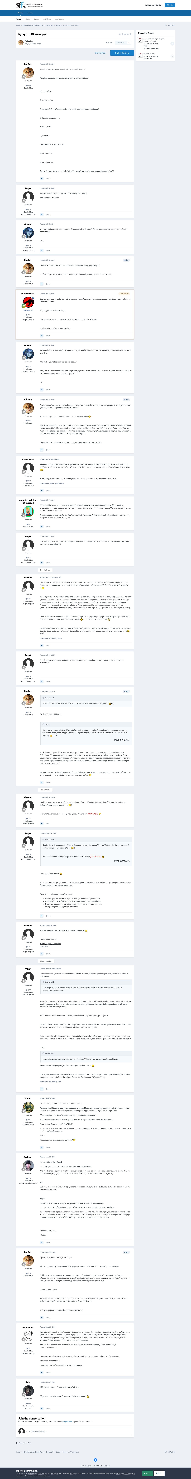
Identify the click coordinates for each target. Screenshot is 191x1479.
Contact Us (98, 1466)
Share (109, 43)
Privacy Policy (86, 1466)
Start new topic (100, 53)
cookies (73, 1473)
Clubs (28, 19)
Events (36, 19)
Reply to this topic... (37, 1432)
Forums (18, 19)
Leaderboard (59, 19)
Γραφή (38, 44)
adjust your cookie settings (125, 1473)
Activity (30, 13)
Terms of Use (32, 1473)
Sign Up (170, 5)
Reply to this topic (122, 53)
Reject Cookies (167, 1473)
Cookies (107, 1466)
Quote (48, 178)
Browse (20, 14)
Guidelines (47, 19)
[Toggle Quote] (44, 698)
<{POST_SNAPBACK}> (121, 740)
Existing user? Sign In (153, 5)
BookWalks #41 (149, 54)
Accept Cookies (149, 1473)
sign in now (67, 1422)
